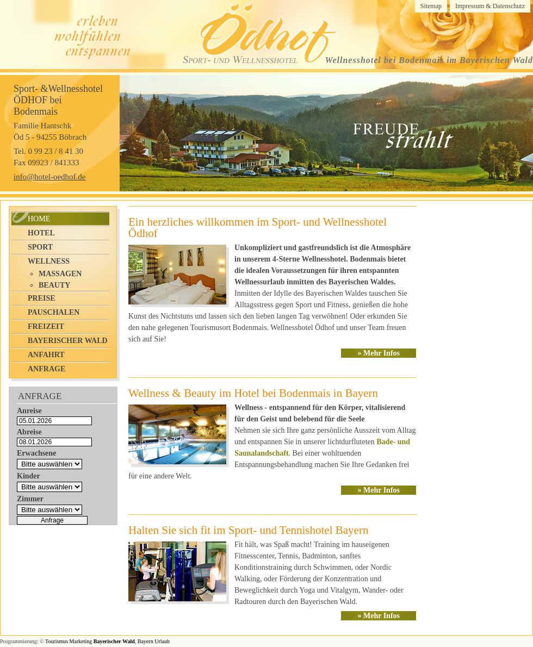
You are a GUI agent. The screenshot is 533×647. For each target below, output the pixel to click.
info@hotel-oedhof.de (50, 176)
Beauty (54, 285)
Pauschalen (53, 312)
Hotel (41, 233)
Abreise (29, 432)
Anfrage (46, 369)
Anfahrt (46, 355)
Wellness (49, 261)
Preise (41, 298)
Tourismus (56, 641)
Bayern (145, 641)
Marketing (81, 641)
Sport (40, 247)
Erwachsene (36, 453)
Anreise (29, 411)
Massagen (60, 274)
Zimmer (30, 499)
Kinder (28, 476)
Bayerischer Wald (68, 341)
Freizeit (46, 326)
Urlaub (162, 641)
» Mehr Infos (378, 353)
